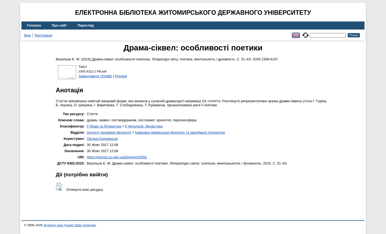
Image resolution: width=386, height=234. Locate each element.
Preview (121, 76)
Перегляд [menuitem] (86, 25)
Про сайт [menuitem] (59, 25)
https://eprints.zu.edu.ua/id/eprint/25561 (117, 157)
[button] (59, 187)
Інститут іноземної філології (109, 132)
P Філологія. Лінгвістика (143, 126)
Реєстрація (43, 35)
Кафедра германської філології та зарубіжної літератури (180, 132)
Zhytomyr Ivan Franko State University (70, 225)
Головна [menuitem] (34, 25)
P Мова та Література (104, 126)
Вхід (27, 35)
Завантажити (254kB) (95, 76)
